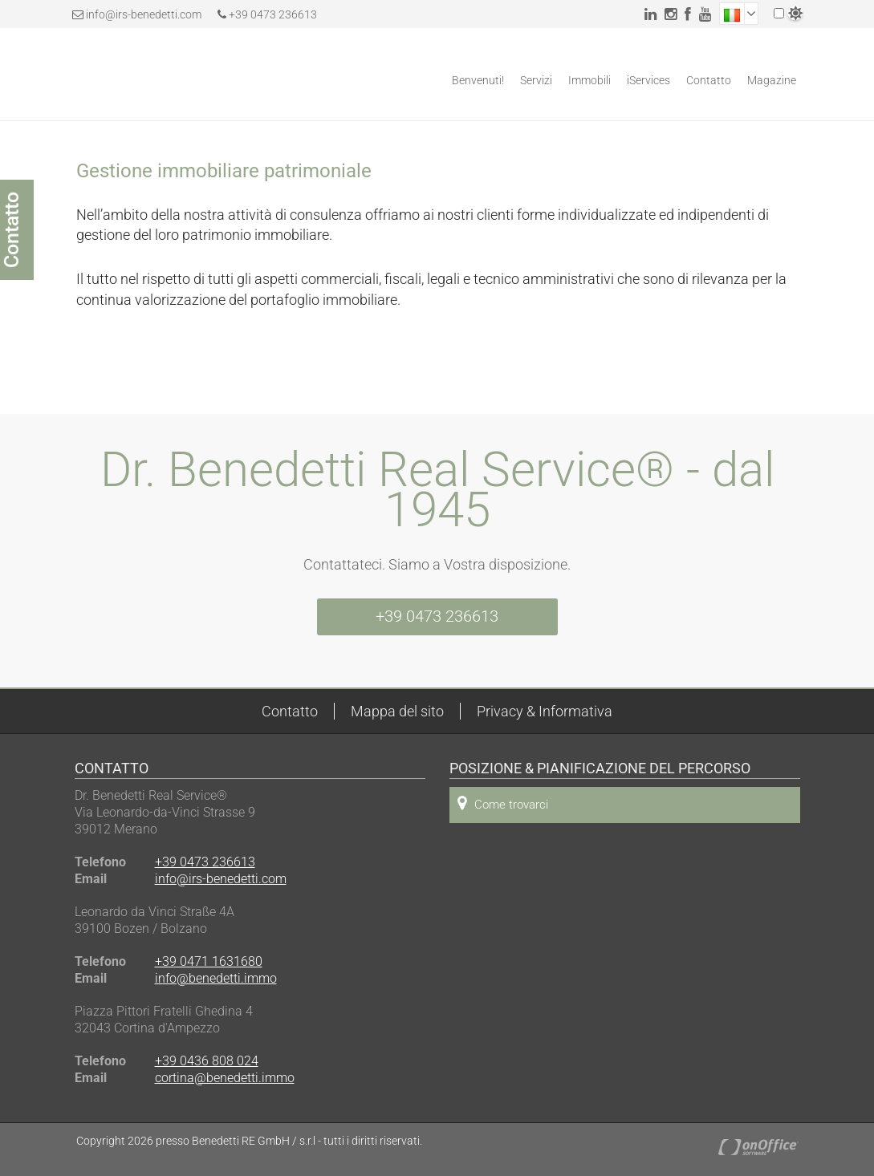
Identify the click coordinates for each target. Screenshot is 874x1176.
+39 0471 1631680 (208, 961)
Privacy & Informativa (544, 711)
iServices (648, 80)
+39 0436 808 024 (206, 1061)
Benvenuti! (478, 80)
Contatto (708, 80)
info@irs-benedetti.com (143, 14)
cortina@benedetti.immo (225, 1077)
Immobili (589, 80)
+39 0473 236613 (267, 14)
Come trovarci (502, 803)
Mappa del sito (397, 711)
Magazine (771, 80)
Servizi (536, 80)
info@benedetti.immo (216, 978)
